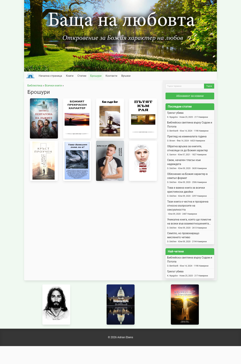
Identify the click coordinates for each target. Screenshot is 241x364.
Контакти (111, 75)
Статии (81, 75)
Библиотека (34, 85)
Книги (69, 75)
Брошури (96, 75)
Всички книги (53, 85)
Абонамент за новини (190, 95)
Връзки (126, 75)
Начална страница (50, 75)
